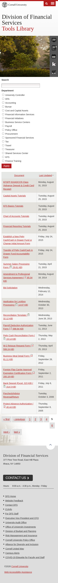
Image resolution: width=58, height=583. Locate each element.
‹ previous (19, 419)
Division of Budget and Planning (20, 531)
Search (5, 80)
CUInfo (8, 509)
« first (6, 419)
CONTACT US (16, 478)
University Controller (15, 95)
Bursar (8, 106)
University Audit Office (16, 522)
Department (8, 90)
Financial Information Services (19, 114)
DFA (7, 99)
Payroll (8, 126)
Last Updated (46, 175)
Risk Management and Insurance (21, 535)
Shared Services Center (16, 153)
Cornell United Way (14, 548)
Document (19, 175)
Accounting (10, 103)
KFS (7, 157)
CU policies (54, 47)
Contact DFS (11, 505)
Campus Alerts (12, 553)
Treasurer (10, 149)
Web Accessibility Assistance (18, 572)
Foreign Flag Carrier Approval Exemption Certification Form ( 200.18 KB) (19, 373)
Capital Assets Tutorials (14, 195)
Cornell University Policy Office (20, 540)
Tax (7, 141)
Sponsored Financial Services (19, 137)
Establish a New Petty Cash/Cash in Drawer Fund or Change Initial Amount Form (17, 240)
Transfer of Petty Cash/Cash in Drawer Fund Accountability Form (18, 253)
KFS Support (54, 63)
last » (17, 432)
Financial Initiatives (14, 118)
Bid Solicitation (10, 287)
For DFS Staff (11, 513)
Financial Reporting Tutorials (17, 226)
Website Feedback (14, 500)
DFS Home (10, 496)
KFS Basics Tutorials (13, 206)
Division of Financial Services (27, 19)
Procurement (11, 134)
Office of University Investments (20, 527)
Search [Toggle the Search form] (46, 3)
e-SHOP (54, 72)
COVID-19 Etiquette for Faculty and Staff (25, 557)
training (54, 55)
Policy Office (11, 130)
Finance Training (13, 161)
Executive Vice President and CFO (22, 518)
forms (54, 39)
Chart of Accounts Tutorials (16, 216)
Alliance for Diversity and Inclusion (21, 544)
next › (6, 432)
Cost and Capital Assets (16, 110)
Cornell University (19, 566)
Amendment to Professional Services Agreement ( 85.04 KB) (17, 277)
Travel (8, 145)
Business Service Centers (17, 122)
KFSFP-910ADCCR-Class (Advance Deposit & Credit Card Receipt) (18, 185)
